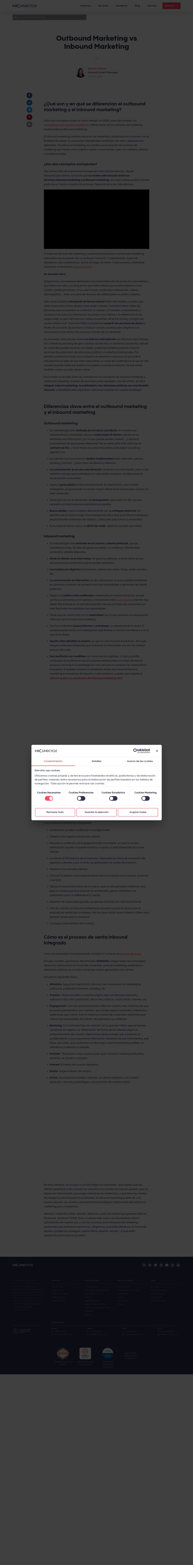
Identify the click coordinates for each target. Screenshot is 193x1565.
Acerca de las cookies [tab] (140, 761)
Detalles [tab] (96, 761)
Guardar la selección (97, 812)
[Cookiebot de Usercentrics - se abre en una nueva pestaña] (137, 750)
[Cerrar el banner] (157, 751)
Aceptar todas (137, 812)
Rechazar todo (55, 812)
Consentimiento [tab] (53, 761)
